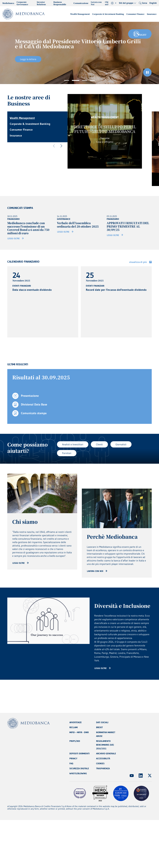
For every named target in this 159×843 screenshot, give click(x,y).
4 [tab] (92, 80)
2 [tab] (75, 80)
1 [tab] (66, 80)
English (153, 3)
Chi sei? (107, 3)
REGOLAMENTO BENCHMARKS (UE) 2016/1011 (105, 745)
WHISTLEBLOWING (78, 773)
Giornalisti (121, 444)
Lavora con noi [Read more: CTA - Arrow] (95, 571)
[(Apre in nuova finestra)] (132, 776)
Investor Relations (41, 3)
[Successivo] (61, 146)
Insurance (152, 14)
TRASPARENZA (103, 768)
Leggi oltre (13, 238)
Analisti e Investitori (72, 444)
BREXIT (99, 727)
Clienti (99, 444)
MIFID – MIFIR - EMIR (79, 732)
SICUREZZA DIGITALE (79, 768)
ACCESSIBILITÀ (103, 758)
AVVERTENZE (75, 722)
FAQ (71, 763)
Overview (104, 138)
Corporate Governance (22, 3)
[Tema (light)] (113, 3)
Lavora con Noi (96, 3)
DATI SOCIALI (102, 722)
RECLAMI (73, 727)
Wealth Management (80, 14)
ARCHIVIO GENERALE (106, 753)
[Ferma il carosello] (147, 72)
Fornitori (66, 453)
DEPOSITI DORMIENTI (79, 753)
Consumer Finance (135, 14)
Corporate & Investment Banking (108, 14)
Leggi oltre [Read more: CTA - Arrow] (18, 563)
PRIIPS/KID (74, 741)
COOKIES (100, 763)
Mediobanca (8, 3)
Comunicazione (80, 3)
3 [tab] (85, 80)
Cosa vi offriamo (104, 141)
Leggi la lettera (28, 59)
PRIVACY (73, 758)
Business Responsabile (59, 3)
